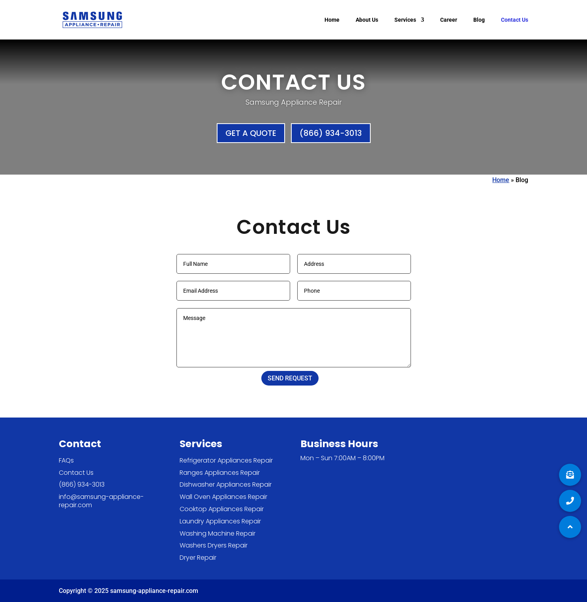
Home (331, 20)
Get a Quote (250, 133)
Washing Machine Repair (217, 533)
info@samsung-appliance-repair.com (101, 501)
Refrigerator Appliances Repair (226, 460)
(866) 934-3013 (331, 133)
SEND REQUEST (290, 378)
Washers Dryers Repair (214, 545)
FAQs (66, 460)
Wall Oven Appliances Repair (223, 496)
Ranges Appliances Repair (220, 472)
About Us (367, 20)
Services (405, 20)
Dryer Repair (198, 557)
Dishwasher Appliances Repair (226, 484)
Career (448, 20)
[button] (570, 527)
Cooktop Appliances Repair (222, 509)
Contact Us (514, 20)
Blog (479, 20)
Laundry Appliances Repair (220, 521)
